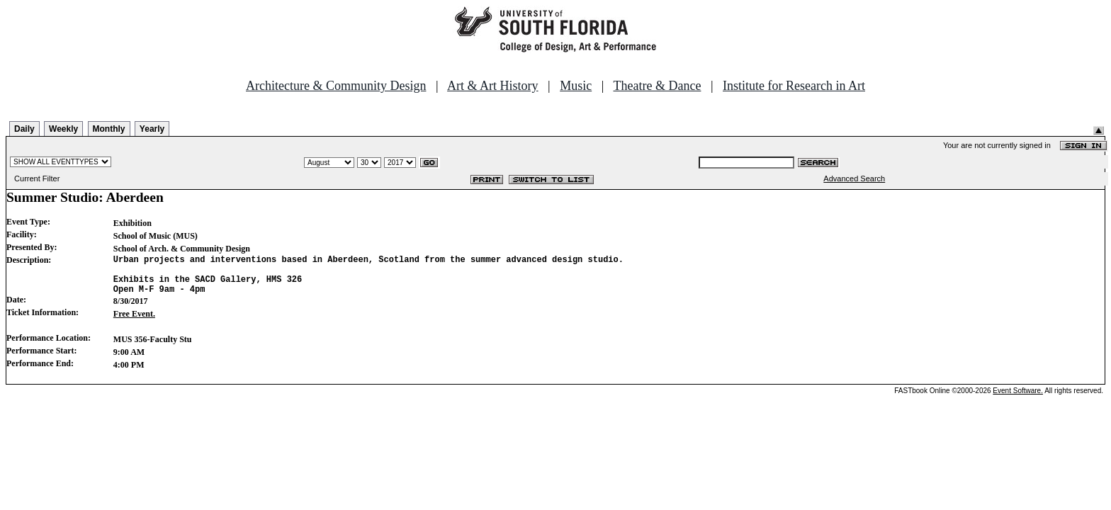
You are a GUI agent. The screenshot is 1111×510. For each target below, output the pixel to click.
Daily (24, 129)
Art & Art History (492, 86)
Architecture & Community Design (336, 86)
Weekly (63, 129)
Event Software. (1018, 399)
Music (576, 86)
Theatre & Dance (657, 86)
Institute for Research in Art (794, 86)
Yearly (152, 129)
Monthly (109, 129)
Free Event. (134, 322)
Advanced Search (854, 178)
